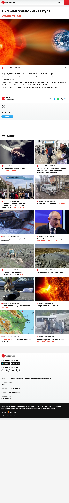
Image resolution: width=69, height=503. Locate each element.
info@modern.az (6, 399)
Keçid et (7, 116)
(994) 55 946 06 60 (14, 393)
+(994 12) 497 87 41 (14, 389)
